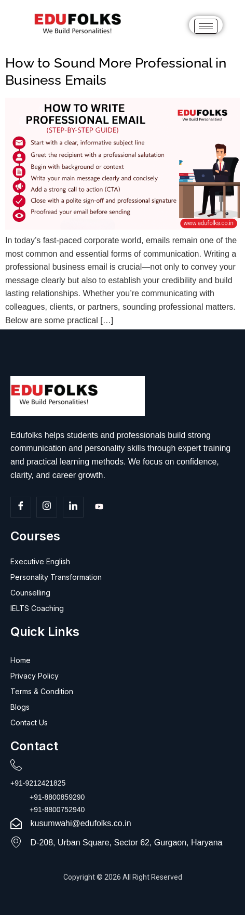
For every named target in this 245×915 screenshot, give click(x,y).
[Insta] (46, 507)
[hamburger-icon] (205, 26)
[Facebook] (20, 507)
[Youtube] (99, 507)
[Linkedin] (73, 507)
